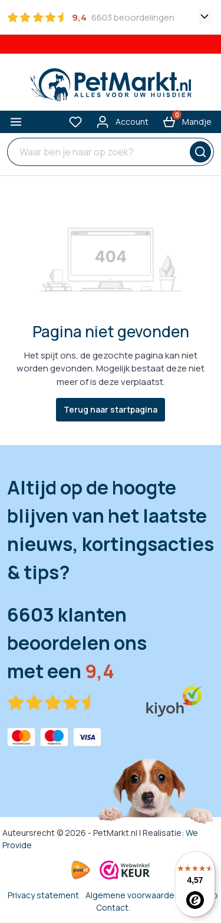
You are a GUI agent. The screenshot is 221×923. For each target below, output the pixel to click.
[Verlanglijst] (75, 122)
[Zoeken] (198, 152)
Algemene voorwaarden (132, 895)
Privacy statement (43, 895)
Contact (112, 907)
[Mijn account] (122, 122)
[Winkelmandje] (187, 122)
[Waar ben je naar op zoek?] (95, 152)
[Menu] (15, 122)
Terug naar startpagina (110, 409)
